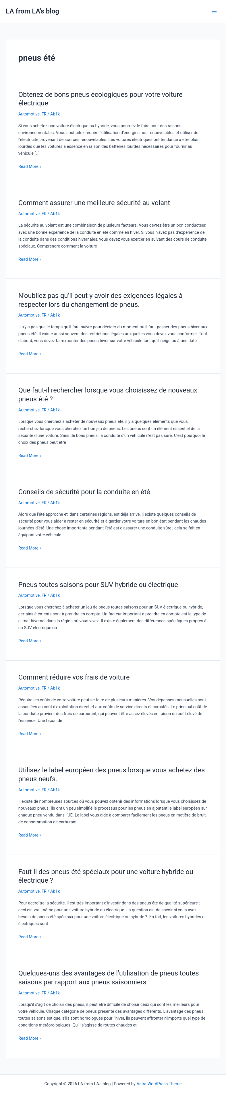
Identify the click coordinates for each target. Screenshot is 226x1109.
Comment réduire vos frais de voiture (74, 677)
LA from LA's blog (32, 11)
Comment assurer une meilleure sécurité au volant (94, 203)
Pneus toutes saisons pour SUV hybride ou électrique (98, 585)
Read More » (30, 166)
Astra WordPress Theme (158, 1083)
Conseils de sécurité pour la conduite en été (84, 492)
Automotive (29, 114)
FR (44, 114)
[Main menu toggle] (214, 11)
